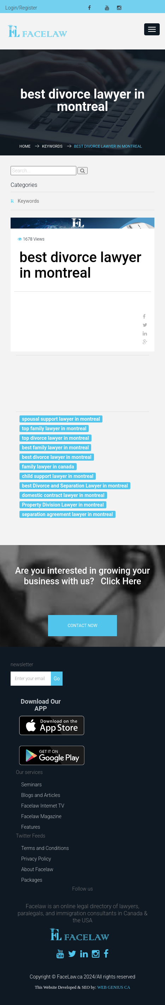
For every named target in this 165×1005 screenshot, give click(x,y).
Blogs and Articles (40, 795)
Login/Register (21, 8)
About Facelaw (37, 869)
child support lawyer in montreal (57, 476)
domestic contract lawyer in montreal (63, 495)
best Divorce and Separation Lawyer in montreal (75, 486)
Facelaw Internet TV (42, 806)
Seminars (31, 784)
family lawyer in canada (48, 466)
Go (57, 678)
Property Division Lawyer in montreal (63, 505)
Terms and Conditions (45, 848)
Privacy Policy (36, 859)
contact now (83, 625)
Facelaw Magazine (41, 816)
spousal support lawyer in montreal (61, 419)
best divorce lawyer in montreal (57, 457)
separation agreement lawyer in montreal (67, 514)
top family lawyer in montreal (54, 428)
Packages (31, 880)
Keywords (52, 146)
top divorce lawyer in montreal (55, 438)
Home (24, 146)
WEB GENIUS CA (113, 987)
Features (30, 827)
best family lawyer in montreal (55, 447)
